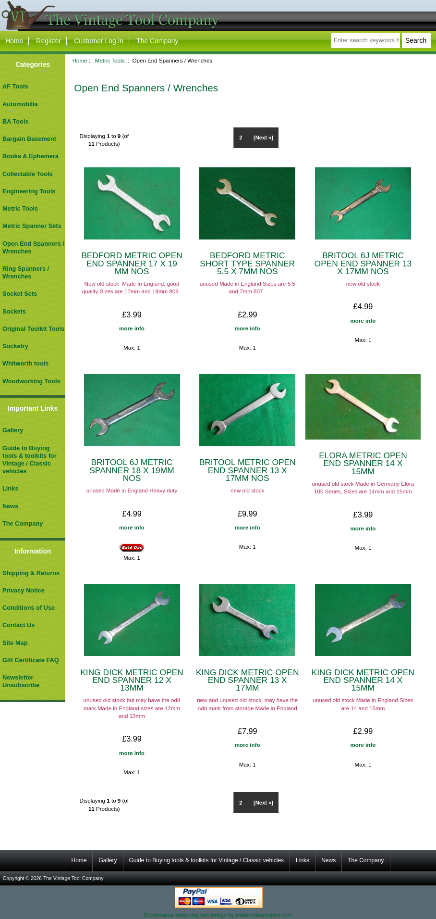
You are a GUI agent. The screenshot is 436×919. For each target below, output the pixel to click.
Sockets (14, 311)
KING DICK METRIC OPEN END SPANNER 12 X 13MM (131, 679)
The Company (157, 41)
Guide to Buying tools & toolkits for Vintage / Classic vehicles (29, 459)
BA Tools (15, 121)
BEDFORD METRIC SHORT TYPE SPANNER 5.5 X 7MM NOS (247, 263)
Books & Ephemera (30, 156)
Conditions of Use (28, 607)
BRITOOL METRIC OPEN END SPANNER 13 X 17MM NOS (247, 469)
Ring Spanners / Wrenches (25, 272)
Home (14, 41)
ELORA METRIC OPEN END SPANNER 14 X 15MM (363, 463)
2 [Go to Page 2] (240, 137)
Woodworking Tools (31, 381)
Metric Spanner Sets (31, 225)
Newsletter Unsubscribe (20, 681)
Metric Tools (110, 60)
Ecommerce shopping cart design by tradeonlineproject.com (218, 915)
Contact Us (18, 625)
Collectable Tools (27, 173)
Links (10, 488)
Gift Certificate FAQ (30, 660)
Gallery (12, 430)
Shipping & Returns (31, 573)
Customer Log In (98, 41)
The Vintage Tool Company (73, 878)
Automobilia (20, 104)
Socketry (15, 346)
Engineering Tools (28, 191)
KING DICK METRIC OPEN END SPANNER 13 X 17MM (247, 679)
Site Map (14, 642)
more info (132, 328)
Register (48, 41)
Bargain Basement (29, 138)
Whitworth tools (25, 363)
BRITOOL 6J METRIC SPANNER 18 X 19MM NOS (131, 469)
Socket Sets (19, 293)
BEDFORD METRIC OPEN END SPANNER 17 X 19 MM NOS (131, 263)
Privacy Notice (23, 590)
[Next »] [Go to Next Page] (263, 137)
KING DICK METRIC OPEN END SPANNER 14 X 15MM (363, 679)
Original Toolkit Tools (33, 328)
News (10, 506)
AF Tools (15, 86)
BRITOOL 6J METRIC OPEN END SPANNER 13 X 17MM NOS (363, 263)
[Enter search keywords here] (365, 40)
